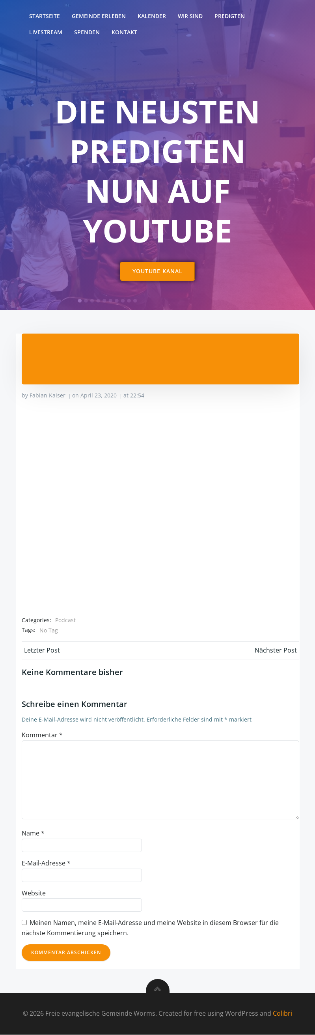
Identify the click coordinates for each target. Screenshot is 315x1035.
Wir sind (190, 16)
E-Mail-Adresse (46, 863)
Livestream (46, 32)
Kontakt (125, 32)
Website (34, 893)
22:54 (137, 395)
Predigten (230, 16)
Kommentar (42, 735)
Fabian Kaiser (47, 395)
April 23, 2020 (98, 395)
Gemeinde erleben (99, 16)
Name (33, 833)
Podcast (65, 620)
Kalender (152, 16)
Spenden (87, 32)
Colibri (282, 1013)
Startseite (45, 16)
